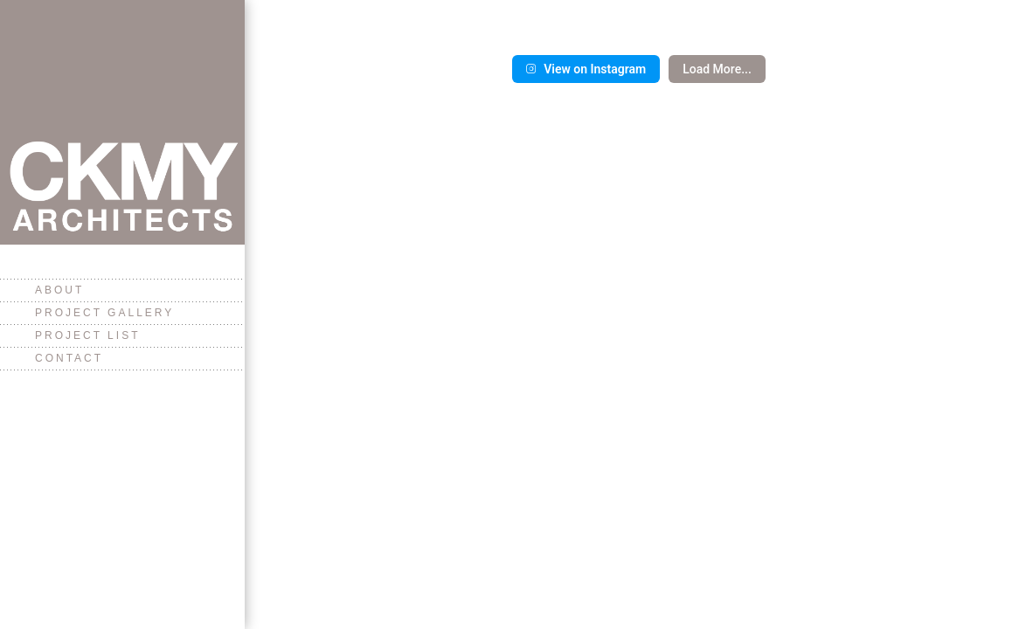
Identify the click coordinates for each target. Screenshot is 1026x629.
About (59, 290)
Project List (87, 335)
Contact (69, 358)
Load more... (717, 69)
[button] (379, 2)
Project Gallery (104, 313)
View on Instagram (586, 69)
